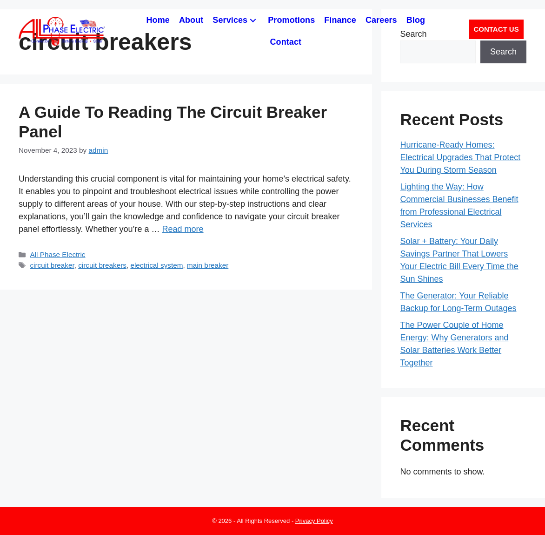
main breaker (207, 265)
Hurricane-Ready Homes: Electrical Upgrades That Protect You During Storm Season (460, 157)
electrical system (156, 265)
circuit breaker (52, 265)
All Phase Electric (57, 254)
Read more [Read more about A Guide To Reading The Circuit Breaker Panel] (182, 229)
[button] (253, 20)
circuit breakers (102, 265)
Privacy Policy (314, 520)
